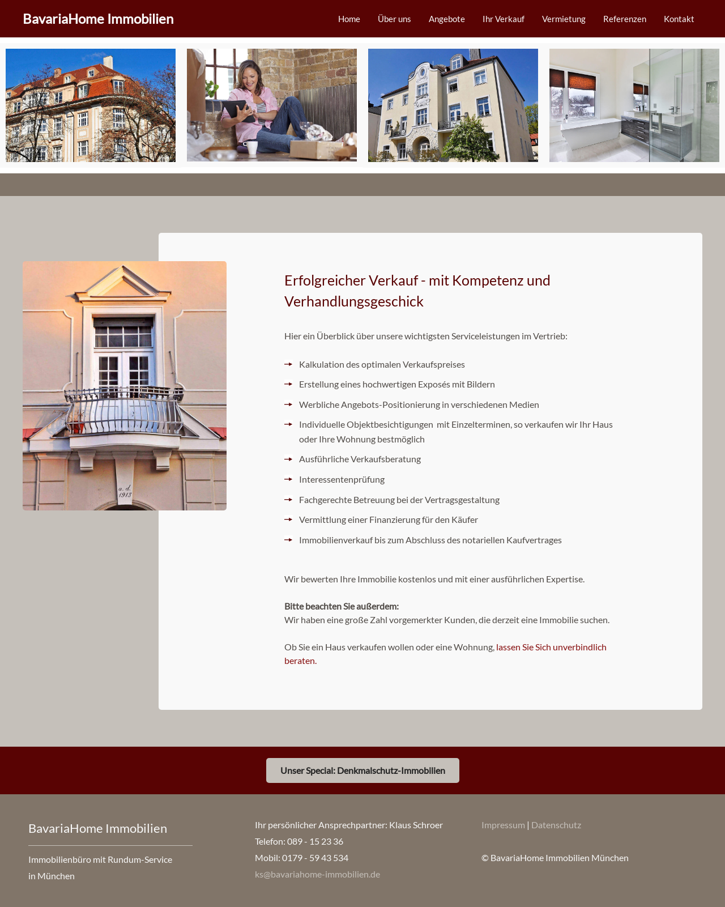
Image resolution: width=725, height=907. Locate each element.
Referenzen (624, 19)
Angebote (447, 19)
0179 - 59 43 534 (315, 857)
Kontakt (679, 19)
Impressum (504, 824)
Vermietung (564, 19)
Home (349, 19)
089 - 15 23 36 (315, 841)
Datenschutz (556, 824)
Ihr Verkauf (503, 19)
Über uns (394, 19)
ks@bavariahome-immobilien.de (317, 873)
